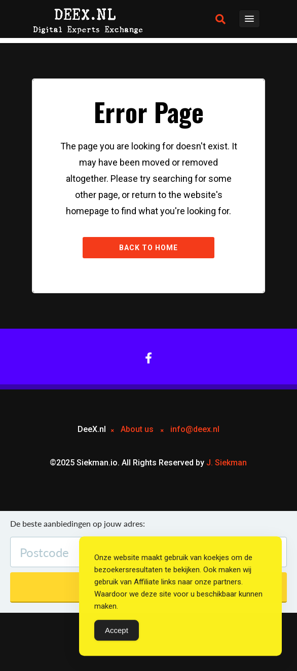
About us (137, 429)
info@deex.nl (194, 429)
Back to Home (148, 248)
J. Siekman (226, 462)
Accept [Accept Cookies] (116, 630)
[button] (220, 19)
